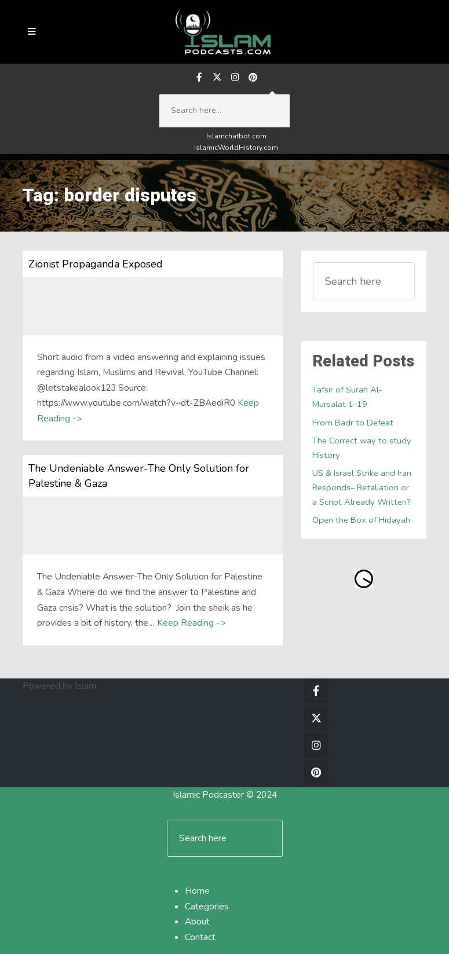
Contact (200, 937)
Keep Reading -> (191, 623)
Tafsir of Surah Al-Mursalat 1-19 (347, 397)
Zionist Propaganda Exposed (95, 264)
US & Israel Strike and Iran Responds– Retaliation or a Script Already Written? (361, 487)
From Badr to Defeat (352, 422)
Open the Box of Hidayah (361, 520)
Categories (207, 906)
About (197, 921)
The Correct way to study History (361, 448)
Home (197, 891)
